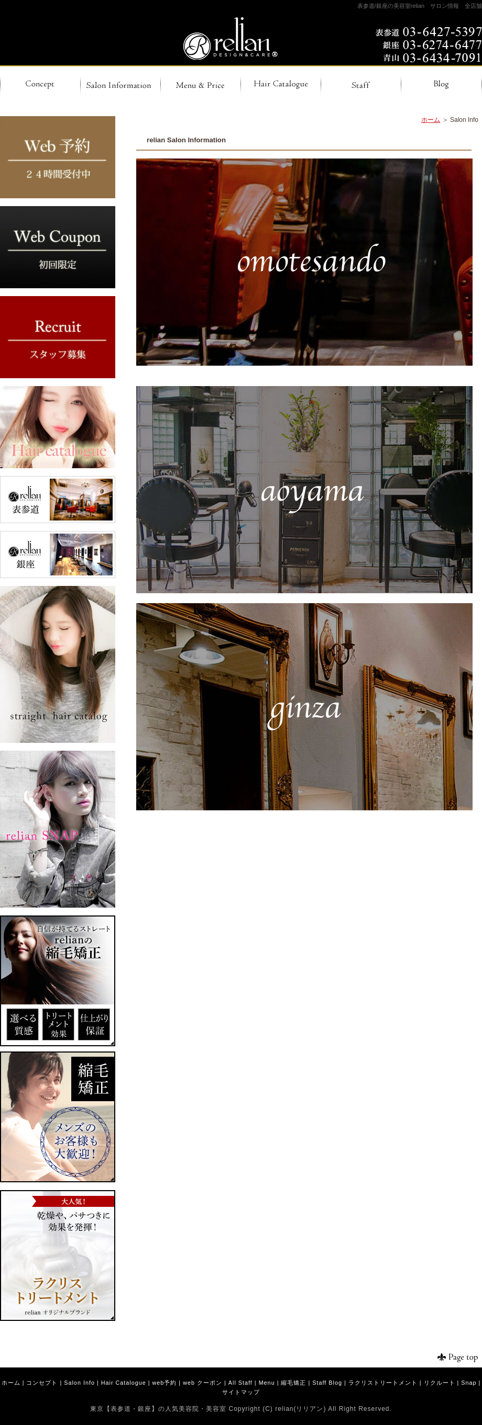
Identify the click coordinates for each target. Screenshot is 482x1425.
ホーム (430, 119)
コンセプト (42, 1382)
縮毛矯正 (293, 1382)
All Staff (240, 1382)
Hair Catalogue (123, 1382)
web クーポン (202, 1382)
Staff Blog (327, 1382)
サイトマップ (241, 1392)
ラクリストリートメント (383, 1382)
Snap (468, 1382)
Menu (267, 1382)
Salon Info (79, 1382)
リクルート (439, 1382)
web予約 (164, 1382)
